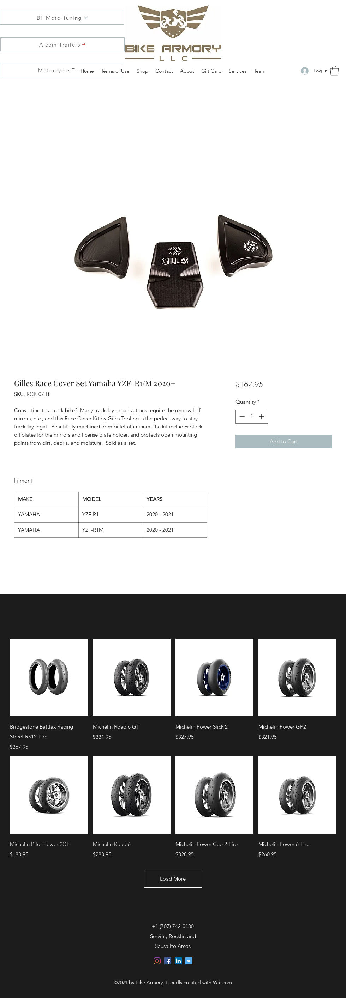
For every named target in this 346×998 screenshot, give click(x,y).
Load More (173, 878)
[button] (334, 71)
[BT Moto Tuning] (62, 18)
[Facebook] (167, 960)
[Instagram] (157, 960)
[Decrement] (241, 416)
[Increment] (262, 416)
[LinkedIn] (178, 960)
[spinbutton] (251, 416)
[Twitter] (188, 960)
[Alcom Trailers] (62, 44)
